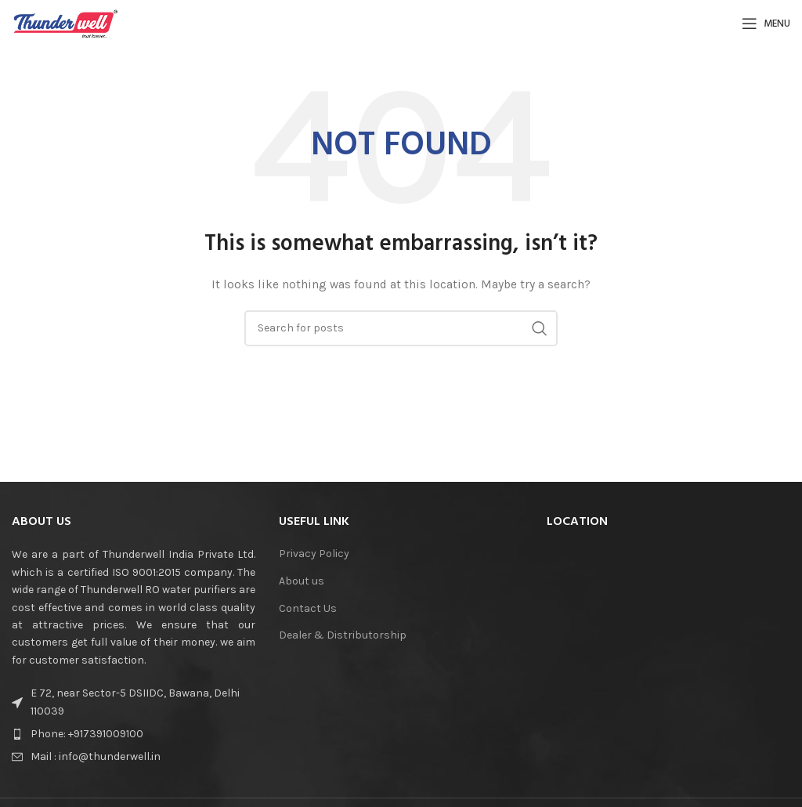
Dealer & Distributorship (342, 635)
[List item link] (133, 734)
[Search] (401, 328)
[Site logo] (66, 22)
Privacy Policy (314, 553)
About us (301, 581)
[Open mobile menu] (766, 23)
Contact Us (308, 608)
